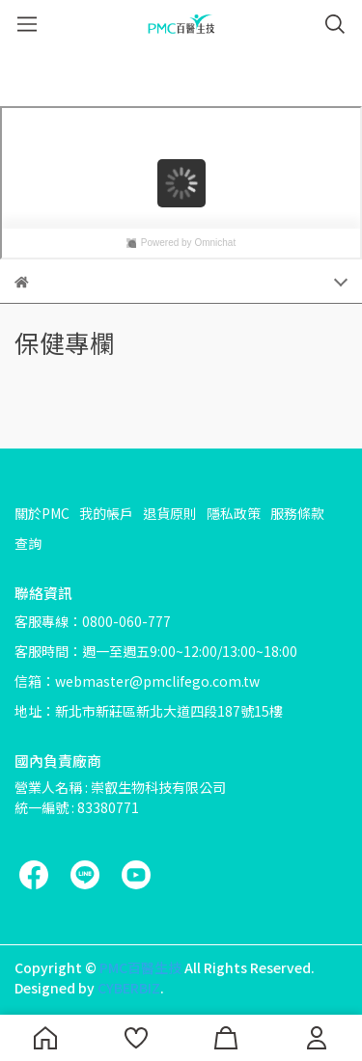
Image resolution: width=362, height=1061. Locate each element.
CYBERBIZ (128, 987)
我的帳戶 (106, 513)
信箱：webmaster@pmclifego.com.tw (137, 681)
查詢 (28, 543)
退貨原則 (170, 513)
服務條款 (297, 513)
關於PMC (42, 513)
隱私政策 (234, 513)
